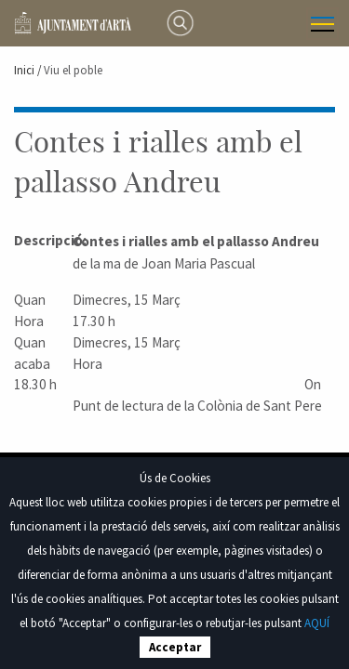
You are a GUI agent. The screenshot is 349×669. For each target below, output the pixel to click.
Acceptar (175, 647)
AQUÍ (316, 623)
